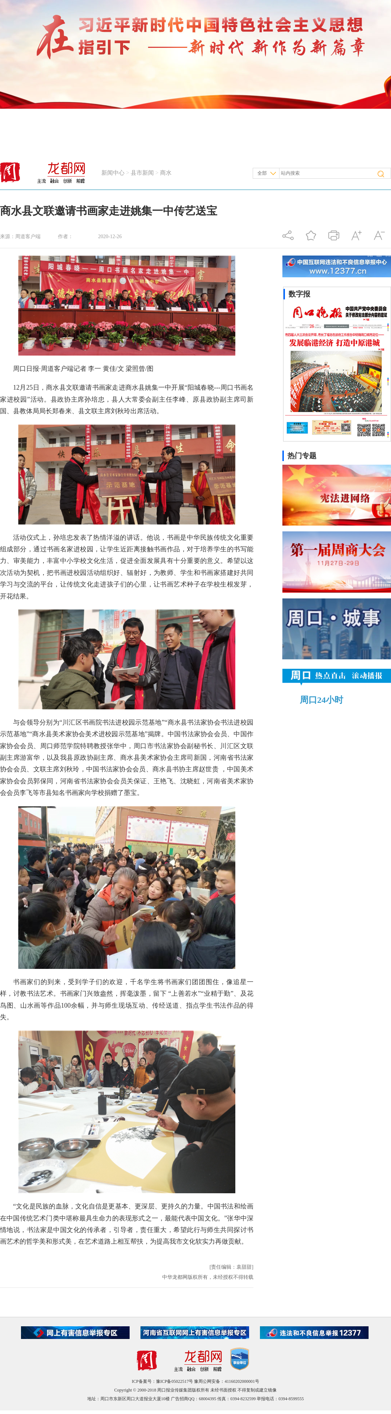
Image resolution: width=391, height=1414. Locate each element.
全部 (262, 173)
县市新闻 (142, 173)
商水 (166, 173)
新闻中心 (113, 173)
